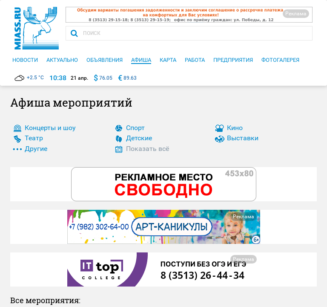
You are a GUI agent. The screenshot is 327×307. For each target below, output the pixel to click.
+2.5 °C (29, 78)
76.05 (105, 78)
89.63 (130, 78)
